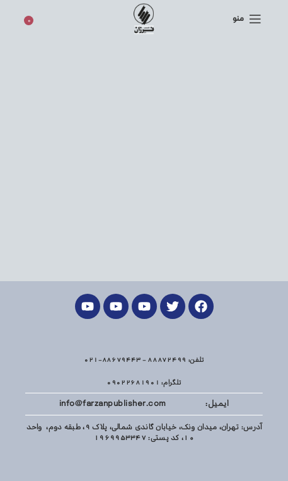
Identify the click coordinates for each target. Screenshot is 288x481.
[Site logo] (144, 18)
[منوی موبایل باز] (247, 19)
